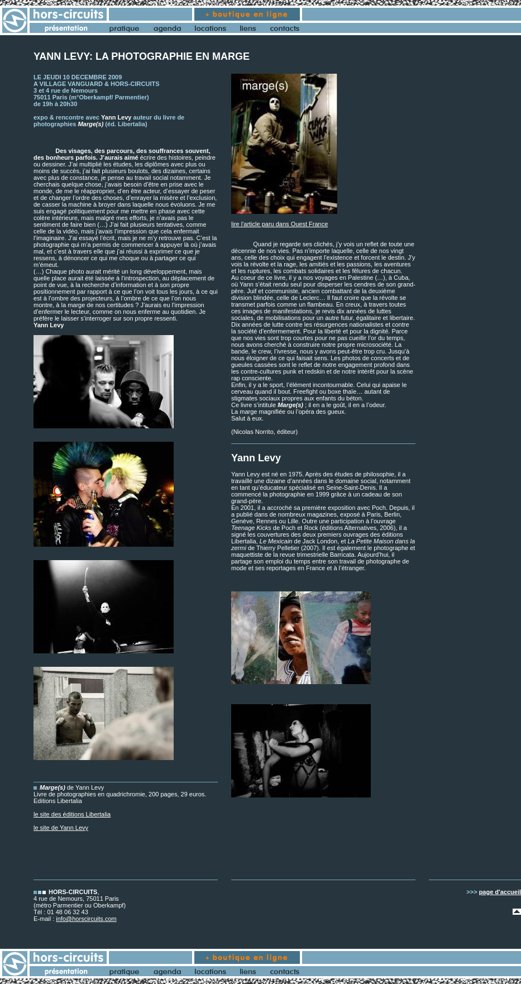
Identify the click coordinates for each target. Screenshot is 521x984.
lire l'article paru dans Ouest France (279, 224)
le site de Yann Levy (61, 827)
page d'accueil (500, 892)
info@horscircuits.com (86, 918)
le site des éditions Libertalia (72, 814)
